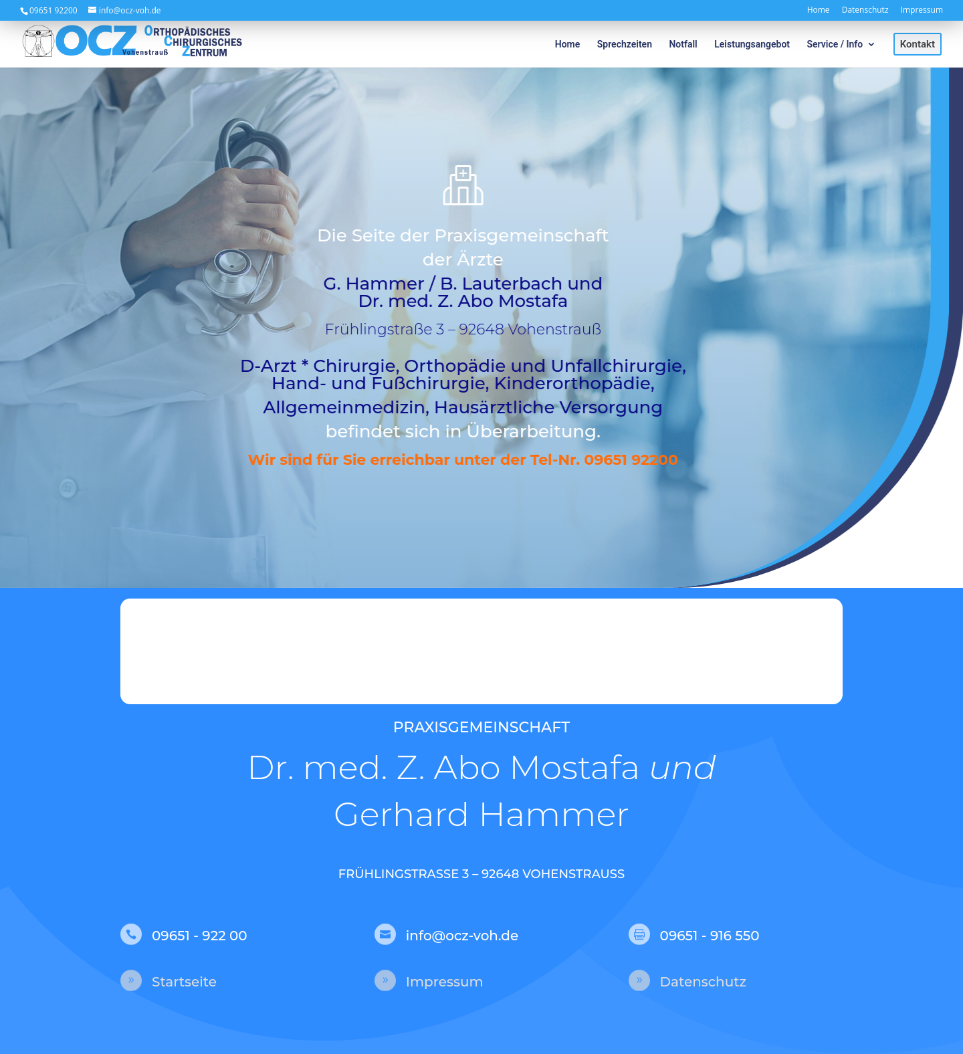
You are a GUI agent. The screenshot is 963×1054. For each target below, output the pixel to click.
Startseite (184, 982)
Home (818, 10)
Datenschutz (865, 10)
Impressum (922, 10)
